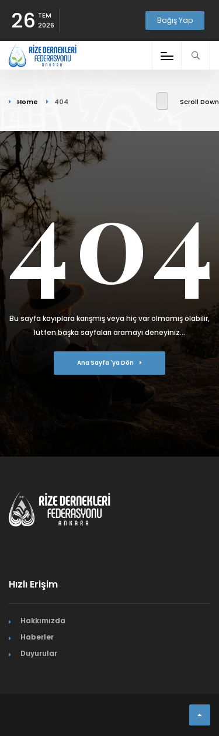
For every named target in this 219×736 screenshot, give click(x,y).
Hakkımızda (42, 621)
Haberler (37, 637)
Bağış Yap (175, 20)
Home (27, 101)
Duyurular (38, 653)
